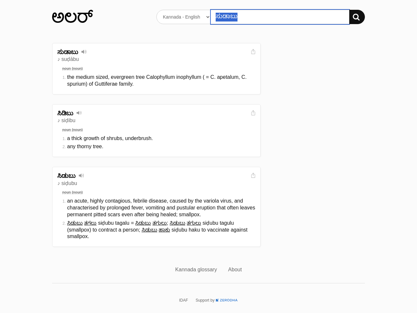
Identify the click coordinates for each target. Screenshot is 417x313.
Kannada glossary (197, 269)
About (235, 269)
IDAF (183, 300)
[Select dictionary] (183, 17)
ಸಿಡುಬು (75, 223)
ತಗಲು (90, 223)
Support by (216, 300)
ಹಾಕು (164, 230)
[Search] (357, 17)
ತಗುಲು (159, 223)
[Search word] (280, 17)
